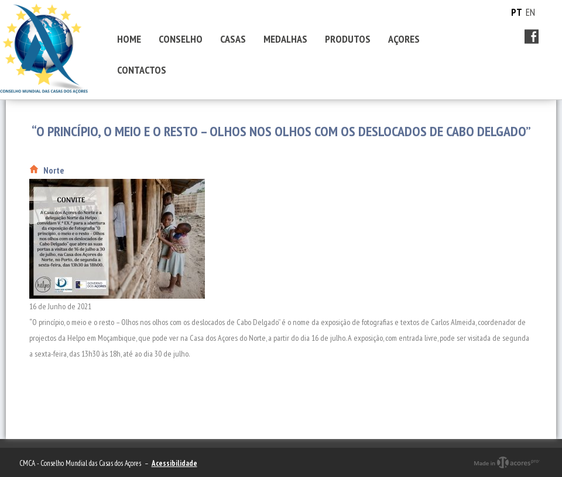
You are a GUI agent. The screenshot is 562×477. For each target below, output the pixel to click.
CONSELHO (181, 39)
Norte (53, 170)
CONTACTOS (141, 70)
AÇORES (404, 39)
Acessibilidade (174, 463)
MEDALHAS (285, 39)
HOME (129, 39)
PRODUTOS (348, 39)
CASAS (233, 39)
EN (530, 12)
